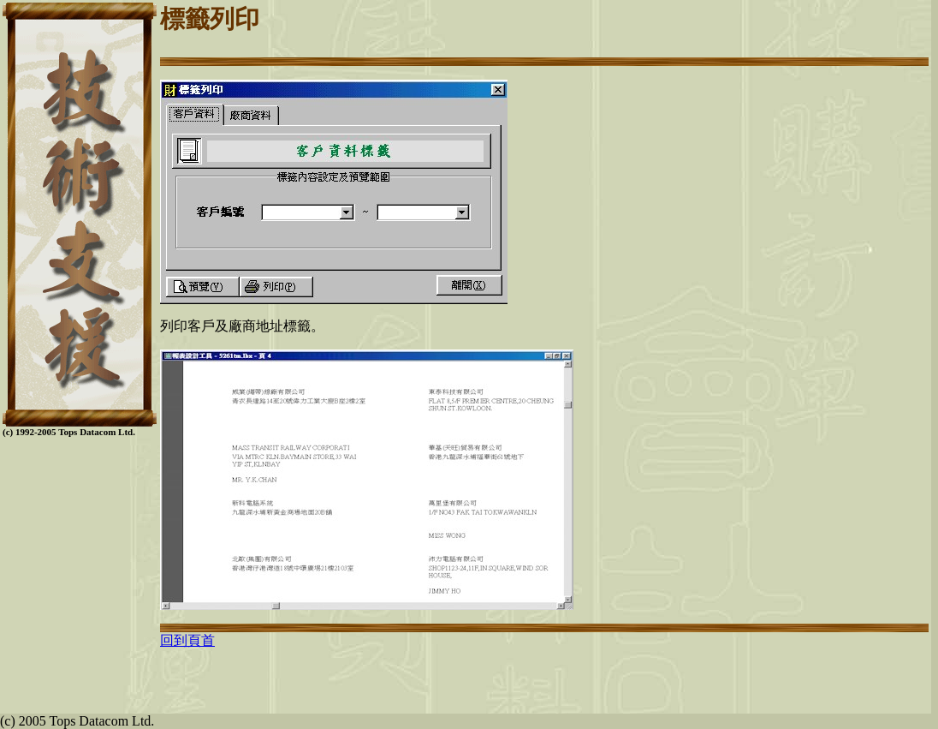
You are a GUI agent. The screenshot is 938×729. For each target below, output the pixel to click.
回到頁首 (187, 640)
